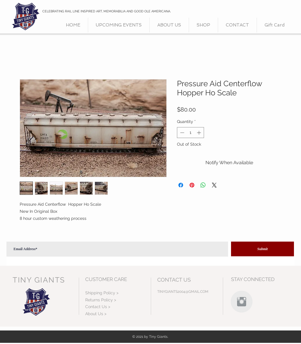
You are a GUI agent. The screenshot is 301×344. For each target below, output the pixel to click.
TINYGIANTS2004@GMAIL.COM (182, 292)
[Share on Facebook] (180, 185)
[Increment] (199, 132)
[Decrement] (181, 132)
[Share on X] (214, 185)
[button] (203, 25)
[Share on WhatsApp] (203, 185)
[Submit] (262, 249)
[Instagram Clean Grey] (241, 302)
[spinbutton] (190, 132)
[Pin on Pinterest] (191, 185)
